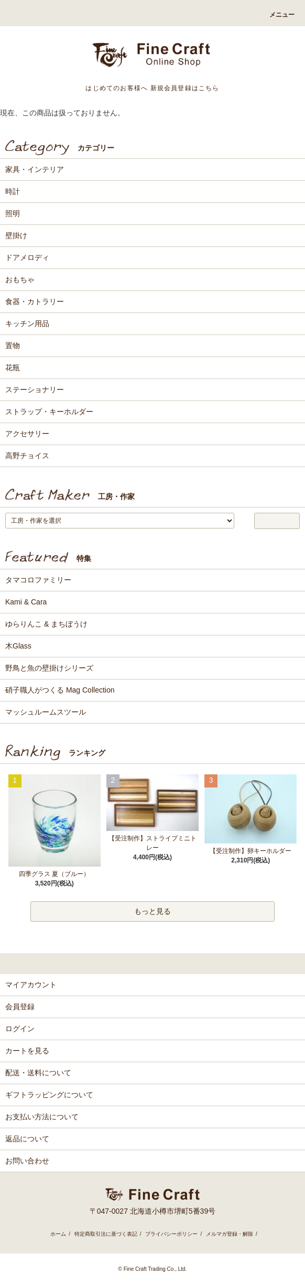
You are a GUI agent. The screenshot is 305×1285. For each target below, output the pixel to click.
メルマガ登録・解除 (229, 1234)
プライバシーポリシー (171, 1234)
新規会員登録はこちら (185, 88)
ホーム (58, 1234)
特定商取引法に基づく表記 (105, 1234)
